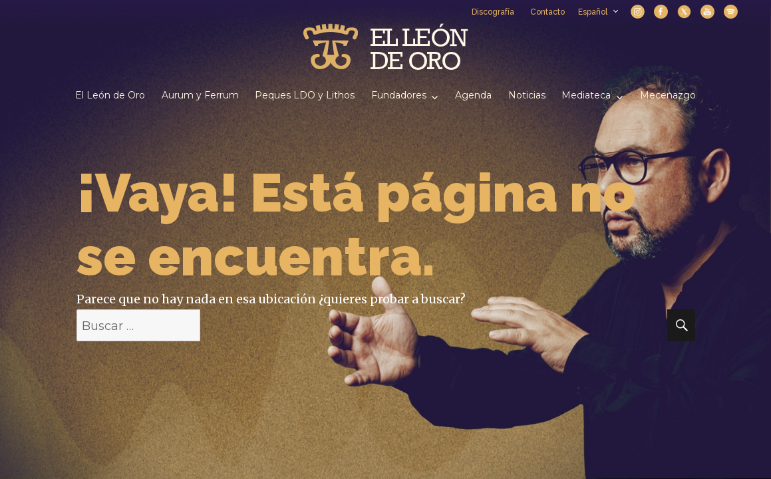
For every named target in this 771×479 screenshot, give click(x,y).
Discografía (493, 12)
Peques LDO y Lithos (305, 95)
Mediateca (586, 95)
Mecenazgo (668, 95)
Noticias (526, 95)
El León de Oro (110, 95)
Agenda (473, 95)
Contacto (547, 12)
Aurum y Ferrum (200, 95)
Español (597, 12)
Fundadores (398, 95)
